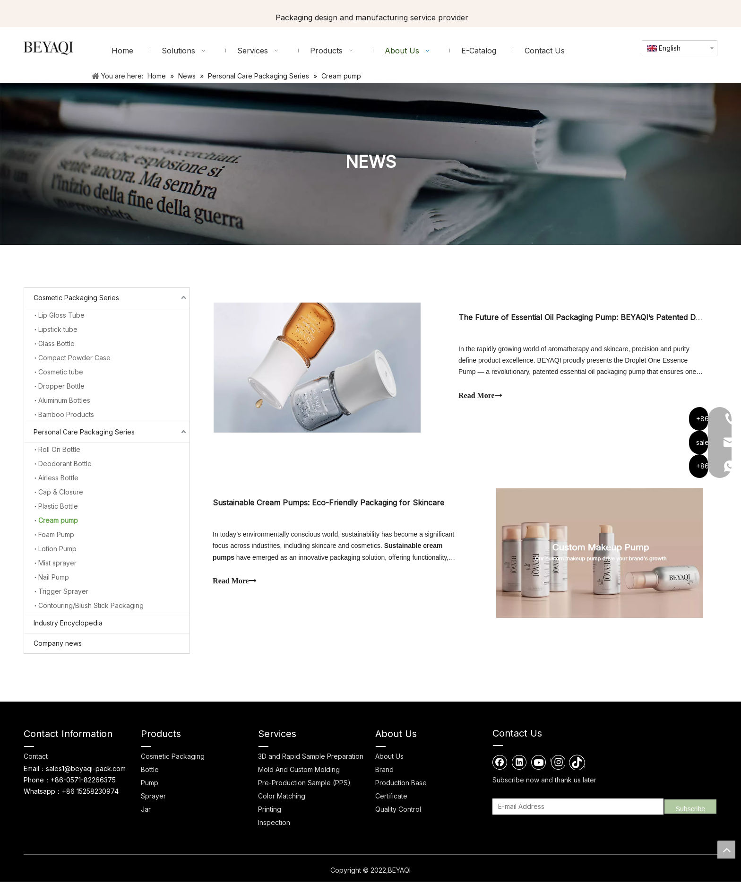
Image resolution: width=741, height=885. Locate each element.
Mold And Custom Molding (299, 773)
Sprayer (153, 800)
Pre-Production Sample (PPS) (304, 786)
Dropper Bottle (61, 386)
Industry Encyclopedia (68, 623)
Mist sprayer (57, 563)
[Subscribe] (690, 810)
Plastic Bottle (58, 506)
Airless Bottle (58, 478)
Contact (36, 760)
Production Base (401, 786)
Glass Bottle (56, 343)
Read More (480, 396)
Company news (58, 643)
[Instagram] (558, 765)
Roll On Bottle (59, 449)
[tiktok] (577, 765)
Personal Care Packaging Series (84, 432)
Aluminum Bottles (64, 400)
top (726, 850)
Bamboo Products (66, 414)
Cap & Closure (60, 492)
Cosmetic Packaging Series (76, 298)
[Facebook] (500, 765)
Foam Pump (56, 534)
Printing (269, 813)
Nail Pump (53, 577)
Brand (384, 773)
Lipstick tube (58, 329)
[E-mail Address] (576, 810)
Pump (149, 786)
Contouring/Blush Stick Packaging (91, 605)
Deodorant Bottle (65, 464)
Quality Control (398, 813)
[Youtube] (538, 765)
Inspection (274, 826)
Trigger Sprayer (63, 591)
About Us (389, 760)
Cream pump (58, 520)
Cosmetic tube (60, 372)
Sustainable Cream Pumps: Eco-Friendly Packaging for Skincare (329, 505)
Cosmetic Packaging (173, 760)
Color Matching (281, 800)
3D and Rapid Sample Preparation (310, 760)
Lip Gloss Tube (61, 315)
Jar (146, 813)
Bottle (150, 773)
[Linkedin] (519, 765)
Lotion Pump (57, 549)
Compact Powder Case (74, 358)
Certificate (391, 800)
